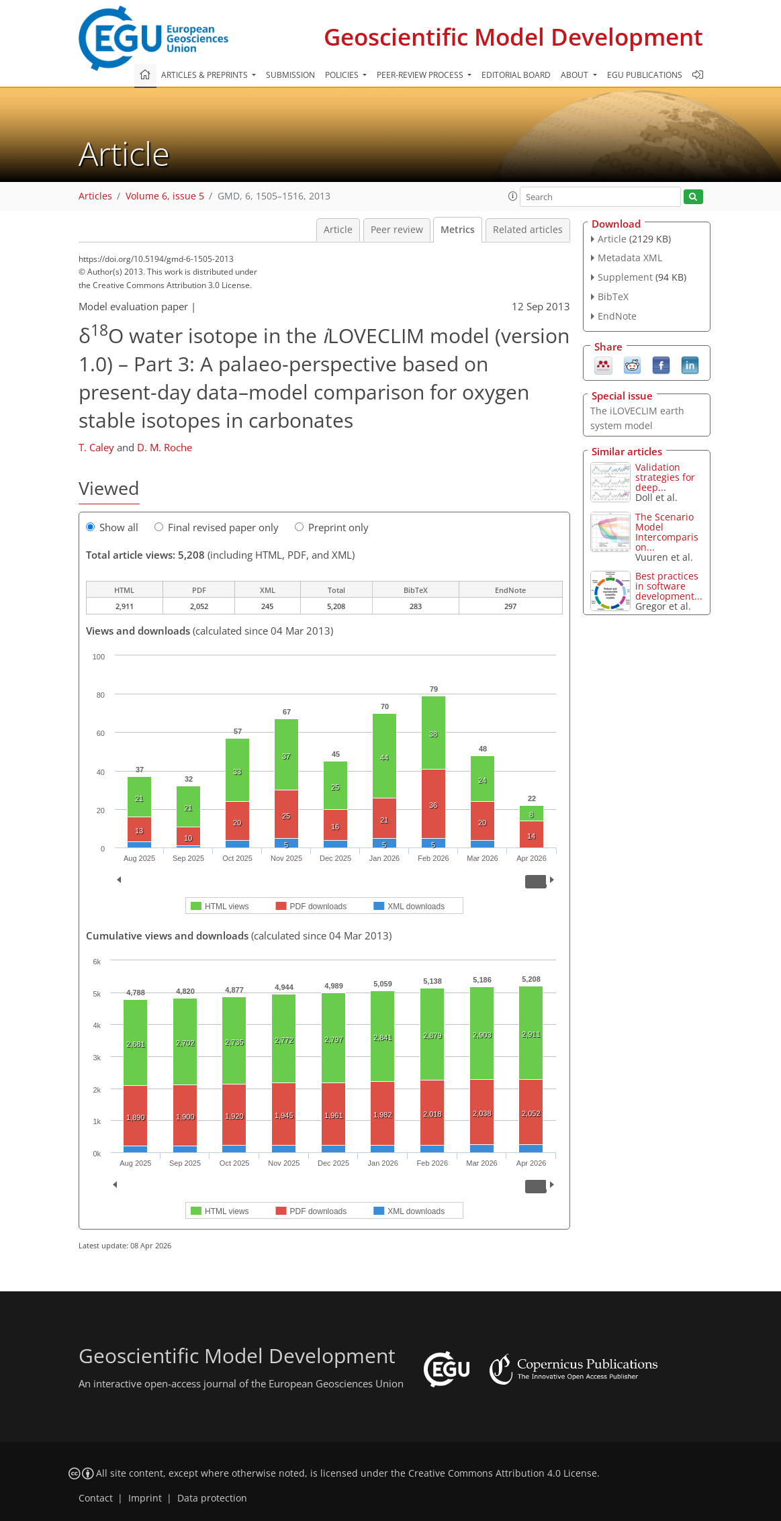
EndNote (617, 316)
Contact (96, 1498)
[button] (513, 196)
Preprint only (332, 527)
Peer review (397, 230)
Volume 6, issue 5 (165, 196)
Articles (95, 196)
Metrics (458, 230)
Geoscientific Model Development (513, 36)
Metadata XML (630, 257)
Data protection (212, 1498)
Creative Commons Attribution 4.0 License (502, 1473)
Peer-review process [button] (421, 75)
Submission (290, 75)
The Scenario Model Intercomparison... (666, 531)
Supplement (625, 277)
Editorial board (516, 75)
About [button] (575, 75)
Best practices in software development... (668, 585)
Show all (112, 527)
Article (338, 230)
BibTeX (613, 296)
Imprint (145, 1498)
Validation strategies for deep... (665, 477)
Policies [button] (343, 75)
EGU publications (644, 75)
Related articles (528, 230)
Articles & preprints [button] (205, 75)
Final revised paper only (216, 527)
